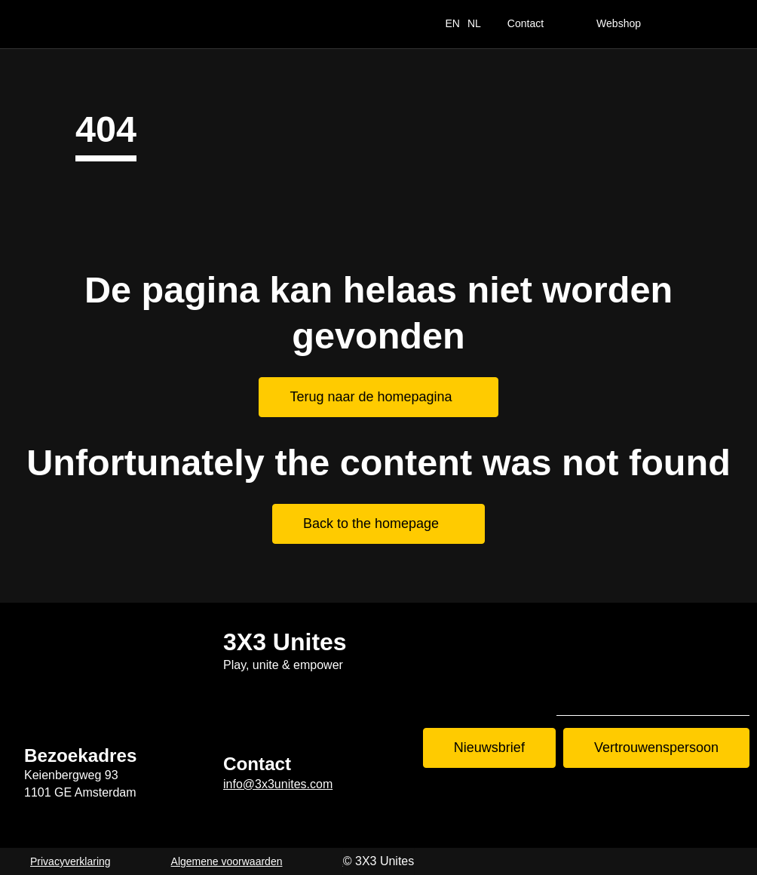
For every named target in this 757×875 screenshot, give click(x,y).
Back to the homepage (371, 523)
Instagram (629, 690)
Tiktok (581, 690)
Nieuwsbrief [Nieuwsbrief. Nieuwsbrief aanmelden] (489, 747)
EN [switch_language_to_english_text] (452, 23)
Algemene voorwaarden (227, 861)
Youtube (677, 690)
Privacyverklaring (70, 861)
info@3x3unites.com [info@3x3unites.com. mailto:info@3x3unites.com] (278, 784)
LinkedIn (725, 690)
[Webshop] (631, 24)
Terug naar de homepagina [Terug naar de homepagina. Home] (371, 396)
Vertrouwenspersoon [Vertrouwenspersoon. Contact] (656, 747)
